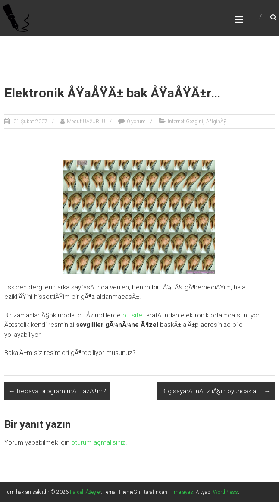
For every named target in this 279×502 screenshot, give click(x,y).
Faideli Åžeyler (85, 492)
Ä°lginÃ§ (216, 122)
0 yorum (136, 122)
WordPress (225, 492)
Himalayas (181, 492)
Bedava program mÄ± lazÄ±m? (57, 391)
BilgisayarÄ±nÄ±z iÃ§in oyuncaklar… (215, 391)
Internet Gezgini (185, 122)
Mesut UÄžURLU (86, 122)
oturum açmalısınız (98, 442)
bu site (132, 315)
